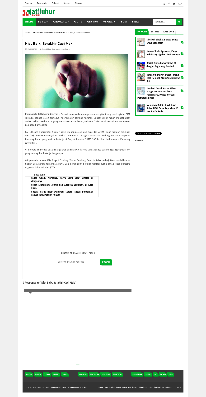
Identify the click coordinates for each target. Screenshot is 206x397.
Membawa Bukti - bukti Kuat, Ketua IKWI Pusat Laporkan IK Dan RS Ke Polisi (162, 108)
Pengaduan (149, 387)
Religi (123, 22)
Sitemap (78, 3)
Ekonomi (83, 374)
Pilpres (56, 374)
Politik (78, 22)
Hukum (29, 374)
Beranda (28, 3)
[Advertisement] (77, 223)
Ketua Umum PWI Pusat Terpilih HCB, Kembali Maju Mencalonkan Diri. (163, 78)
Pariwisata (109, 22)
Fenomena (94, 374)
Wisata (163, 374)
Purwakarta (42, 3)
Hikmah (148, 374)
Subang (55, 3)
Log (179, 387)
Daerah (67, 3)
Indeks (135, 22)
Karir (135, 387)
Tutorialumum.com (169, 387)
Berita (42, 22)
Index (157, 387)
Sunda (64, 374)
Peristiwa (92, 22)
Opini (171, 374)
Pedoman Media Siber (122, 387)
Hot (155, 374)
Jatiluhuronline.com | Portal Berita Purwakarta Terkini (65, 387)
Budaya (47, 374)
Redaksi (108, 387)
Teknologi (117, 374)
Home (29, 22)
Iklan (141, 387)
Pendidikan (46, 49)
